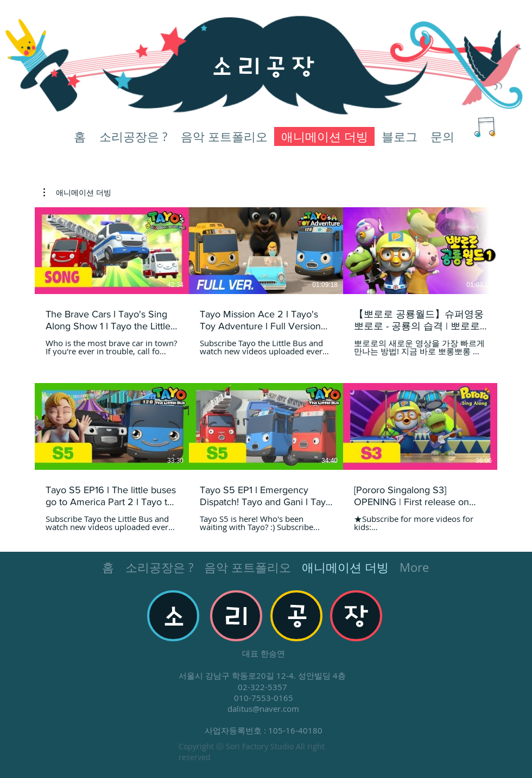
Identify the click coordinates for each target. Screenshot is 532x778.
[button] (77, 192)
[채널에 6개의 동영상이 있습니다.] (266, 369)
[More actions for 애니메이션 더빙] (77, 192)
